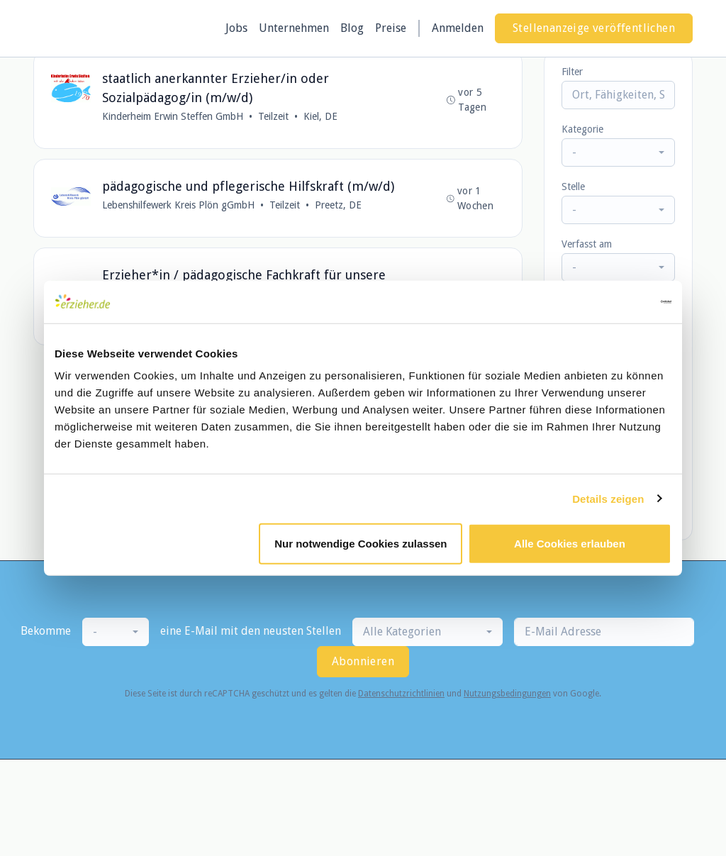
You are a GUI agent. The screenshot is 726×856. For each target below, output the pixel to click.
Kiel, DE (320, 116)
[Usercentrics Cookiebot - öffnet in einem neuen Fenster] (609, 301)
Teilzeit (273, 116)
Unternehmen (294, 28)
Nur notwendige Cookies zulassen (360, 544)
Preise (390, 28)
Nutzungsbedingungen (507, 694)
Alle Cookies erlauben (569, 544)
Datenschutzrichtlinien (401, 694)
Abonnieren (363, 661)
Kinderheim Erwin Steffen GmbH (172, 116)
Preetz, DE (338, 205)
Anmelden (458, 28)
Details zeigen (608, 498)
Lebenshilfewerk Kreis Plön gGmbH (178, 205)
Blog (352, 28)
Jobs (236, 28)
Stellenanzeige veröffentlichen (594, 28)
